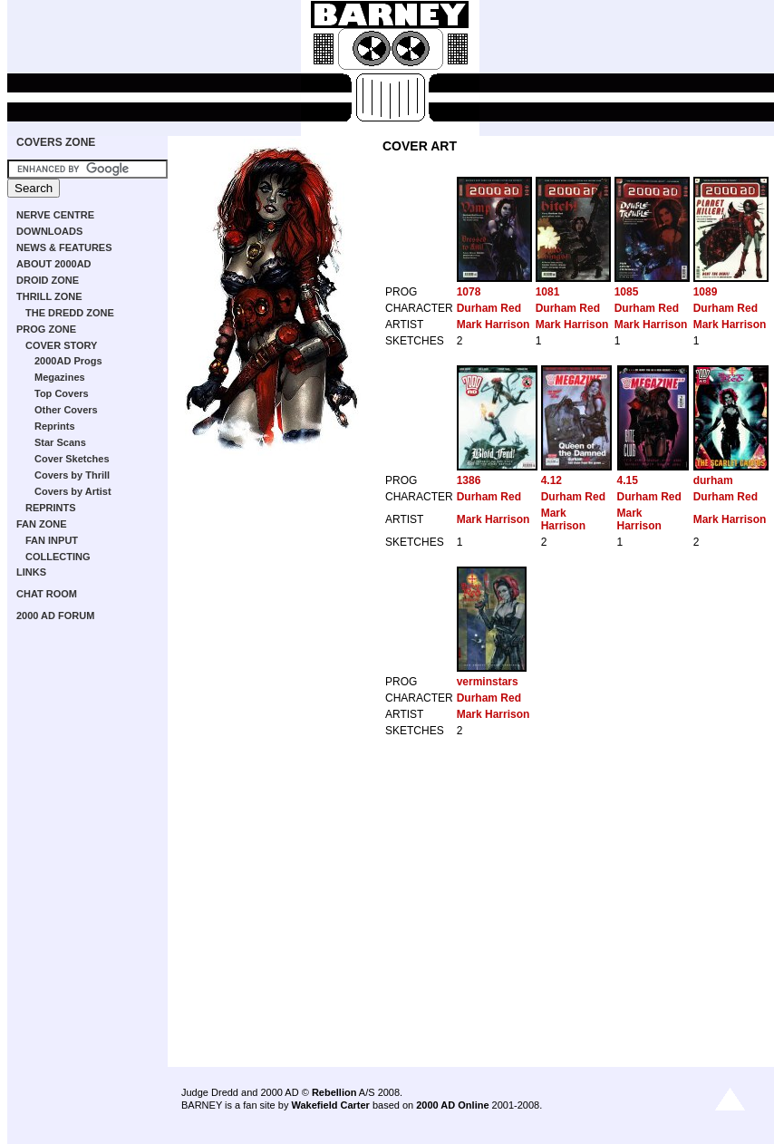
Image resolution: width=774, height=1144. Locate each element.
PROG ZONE (46, 329)
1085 (626, 292)
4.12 (551, 480)
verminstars (487, 681)
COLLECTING (58, 556)
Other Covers (66, 409)
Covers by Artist (72, 491)
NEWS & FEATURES (64, 247)
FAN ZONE (41, 524)
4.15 (627, 480)
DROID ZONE (47, 280)
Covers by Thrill (72, 475)
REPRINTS (50, 507)
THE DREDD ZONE (69, 312)
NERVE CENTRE (55, 214)
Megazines (59, 377)
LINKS (31, 572)
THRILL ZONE (49, 296)
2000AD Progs (68, 360)
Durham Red (489, 308)
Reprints (54, 426)
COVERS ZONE (55, 142)
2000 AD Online (452, 1105)
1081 (548, 292)
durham (713, 480)
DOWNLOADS (49, 231)
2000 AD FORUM (55, 615)
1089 (705, 292)
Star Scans (60, 442)
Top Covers (61, 393)
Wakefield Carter (330, 1105)
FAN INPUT (51, 540)
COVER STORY (61, 345)
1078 (469, 292)
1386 (469, 480)
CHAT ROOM (46, 593)
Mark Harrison (493, 324)
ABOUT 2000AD (54, 263)
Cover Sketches (72, 458)
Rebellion (334, 1092)
